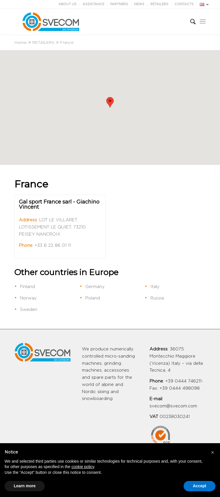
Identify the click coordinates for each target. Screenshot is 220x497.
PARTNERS (119, 4)
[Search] (190, 22)
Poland (92, 298)
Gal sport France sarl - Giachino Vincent (59, 204)
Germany (95, 287)
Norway (28, 298)
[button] (110, 102)
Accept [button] (199, 486)
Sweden (28, 309)
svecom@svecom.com (173, 406)
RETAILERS (159, 4)
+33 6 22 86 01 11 (53, 245)
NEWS (139, 4)
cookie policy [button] (82, 466)
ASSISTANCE (93, 4)
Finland (27, 287)
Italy (155, 287)
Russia (157, 298)
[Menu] (203, 21)
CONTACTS (184, 4)
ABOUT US (67, 4)
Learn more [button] (25, 486)
